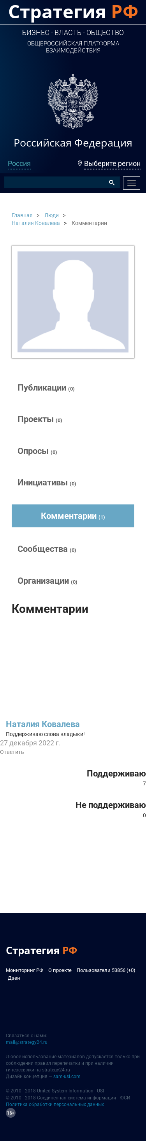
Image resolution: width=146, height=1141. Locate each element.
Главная (22, 215)
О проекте (60, 970)
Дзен (14, 978)
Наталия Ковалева (36, 223)
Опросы (37, 451)
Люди (51, 215)
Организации (47, 581)
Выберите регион (112, 163)
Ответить (12, 752)
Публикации (46, 388)
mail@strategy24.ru (26, 1042)
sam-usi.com (67, 1076)
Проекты (40, 419)
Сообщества (47, 549)
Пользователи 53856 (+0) (106, 970)
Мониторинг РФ (24, 970)
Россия (19, 163)
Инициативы (47, 482)
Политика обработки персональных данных (55, 1104)
